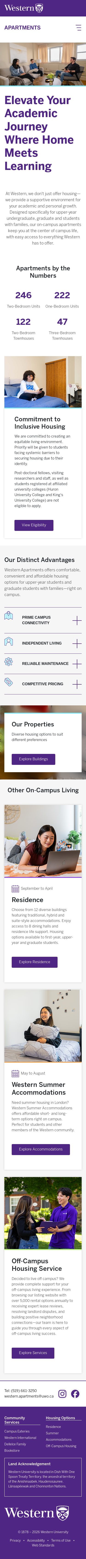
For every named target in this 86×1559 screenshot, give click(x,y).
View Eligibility (34, 525)
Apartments (22, 28)
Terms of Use (61, 1540)
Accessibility (36, 1540)
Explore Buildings (33, 759)
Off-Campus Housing (61, 1446)
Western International (20, 1438)
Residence (53, 1427)
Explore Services (33, 1353)
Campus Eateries (17, 1431)
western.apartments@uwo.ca (29, 1396)
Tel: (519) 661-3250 (20, 1391)
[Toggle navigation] (78, 27)
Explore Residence (34, 962)
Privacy (15, 1540)
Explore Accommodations (41, 1149)
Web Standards (43, 1545)
